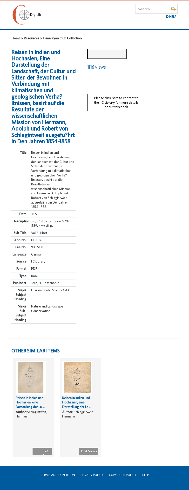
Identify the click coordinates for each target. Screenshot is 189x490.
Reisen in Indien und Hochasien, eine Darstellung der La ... (30, 402)
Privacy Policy (92, 475)
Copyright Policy (122, 475)
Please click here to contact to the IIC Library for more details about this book (116, 102)
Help (145, 475)
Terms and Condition (58, 475)
